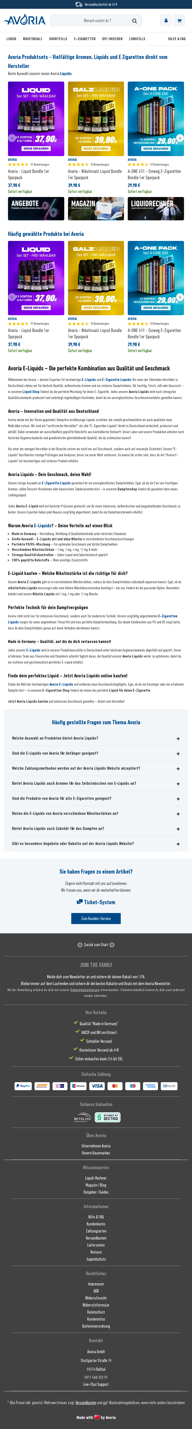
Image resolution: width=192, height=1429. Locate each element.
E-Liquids (89, 379)
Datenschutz (96, 1312)
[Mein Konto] (166, 20)
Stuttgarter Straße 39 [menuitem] (96, 1360)
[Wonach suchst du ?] (96, 20)
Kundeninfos (96, 1319)
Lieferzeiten (96, 1245)
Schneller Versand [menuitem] (99, 1041)
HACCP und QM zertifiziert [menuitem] (99, 1032)
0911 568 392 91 (96, 1377)
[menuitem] (166, 20)
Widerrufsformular (96, 1305)
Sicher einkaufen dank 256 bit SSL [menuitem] (99, 1058)
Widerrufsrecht (96, 1298)
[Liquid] (12, 39)
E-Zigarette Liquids (116, 379)
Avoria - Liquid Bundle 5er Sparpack (28, 174)
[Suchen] (135, 20)
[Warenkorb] (179, 20)
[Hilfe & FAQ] (175, 39)
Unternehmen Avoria (96, 1145)
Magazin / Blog (96, 1185)
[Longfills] (137, 39)
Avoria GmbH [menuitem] (96, 1351)
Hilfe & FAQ (96, 1216)
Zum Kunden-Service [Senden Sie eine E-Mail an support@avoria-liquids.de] (96, 918)
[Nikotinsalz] (32, 39)
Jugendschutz (96, 1259)
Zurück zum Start (96, 944)
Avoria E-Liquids (61, 684)
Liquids (66, 73)
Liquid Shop (31, 391)
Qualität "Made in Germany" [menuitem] (99, 1023)
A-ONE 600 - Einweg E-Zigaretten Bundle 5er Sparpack (154, 174)
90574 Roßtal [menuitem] (96, 1369)
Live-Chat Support (96, 1384)
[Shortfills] (58, 39)
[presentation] (12, 138)
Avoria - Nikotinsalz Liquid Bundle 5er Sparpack (95, 174)
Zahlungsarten (96, 1230)
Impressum (96, 1283)
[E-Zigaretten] (84, 39)
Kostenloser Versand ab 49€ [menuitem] (99, 1050)
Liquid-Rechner (96, 1178)
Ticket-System (96, 902)
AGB (96, 1290)
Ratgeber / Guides (96, 1192)
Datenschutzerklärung (84, 990)
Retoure (96, 1252)
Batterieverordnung (96, 1326)
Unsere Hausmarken (96, 1152)
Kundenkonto (96, 1223)
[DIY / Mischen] (112, 39)
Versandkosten (96, 1238)
